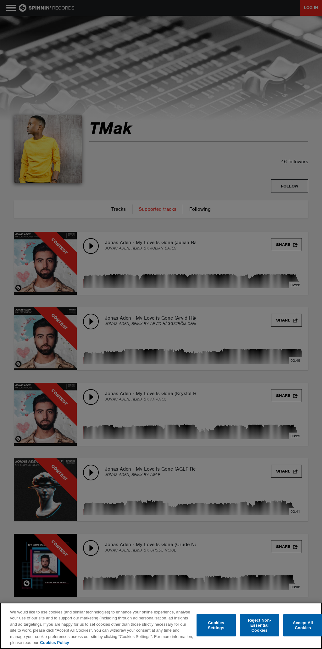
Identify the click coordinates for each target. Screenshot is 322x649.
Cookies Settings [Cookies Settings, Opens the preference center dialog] (216, 625)
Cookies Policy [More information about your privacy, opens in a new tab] (54, 642)
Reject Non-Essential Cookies (259, 625)
